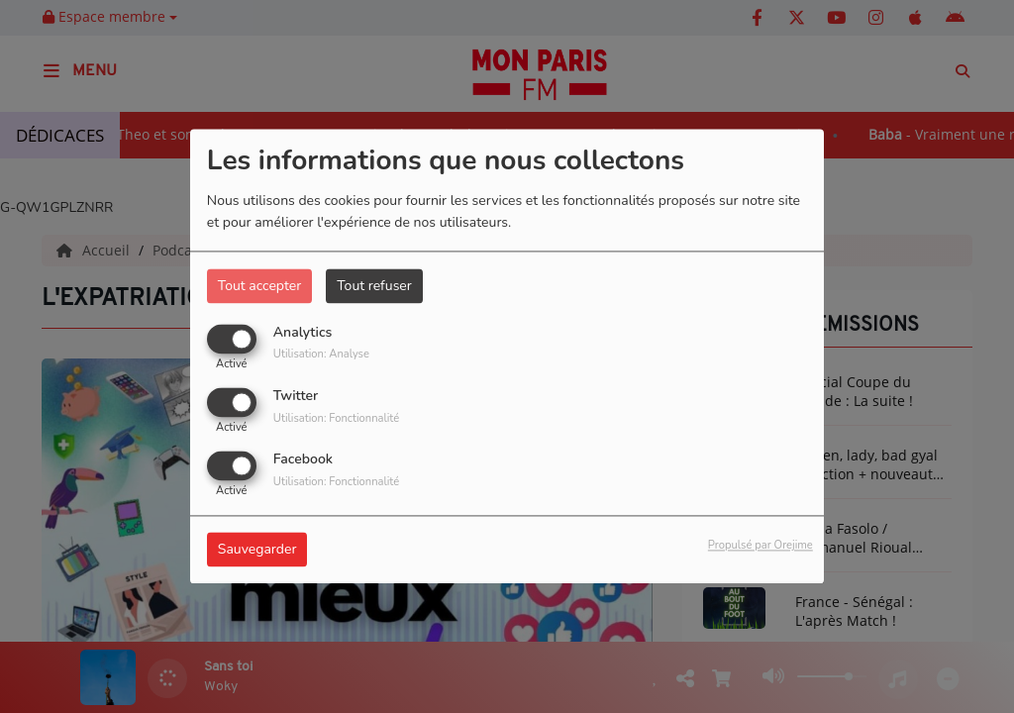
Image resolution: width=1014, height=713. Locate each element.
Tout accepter (259, 285)
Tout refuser (374, 285)
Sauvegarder (257, 550)
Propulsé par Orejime (760, 546)
